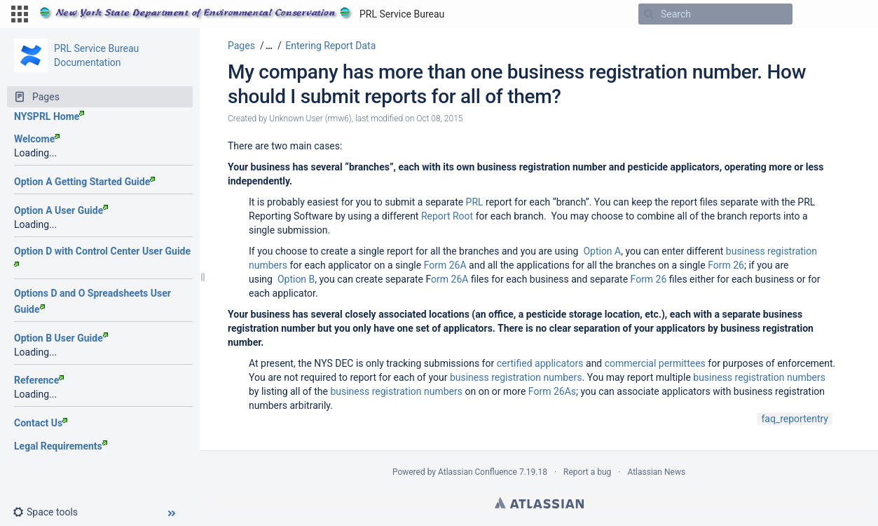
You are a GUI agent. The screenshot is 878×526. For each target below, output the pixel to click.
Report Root (447, 216)
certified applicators (540, 363)
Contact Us (40, 423)
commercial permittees (655, 363)
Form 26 (726, 265)
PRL (474, 202)
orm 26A (449, 279)
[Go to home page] (241, 14)
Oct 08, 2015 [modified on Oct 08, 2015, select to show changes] (439, 118)
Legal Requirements (60, 446)
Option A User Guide (61, 210)
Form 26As (552, 391)
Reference (39, 380)
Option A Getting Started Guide (84, 181)
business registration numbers (516, 377)
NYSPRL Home (49, 116)
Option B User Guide (61, 338)
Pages (241, 45)
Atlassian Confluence (477, 472)
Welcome (37, 138)
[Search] (648, 14)
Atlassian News (656, 472)
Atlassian (539, 503)
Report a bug (587, 472)
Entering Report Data (330, 45)
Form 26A (445, 265)
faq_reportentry (794, 418)
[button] (19, 14)
